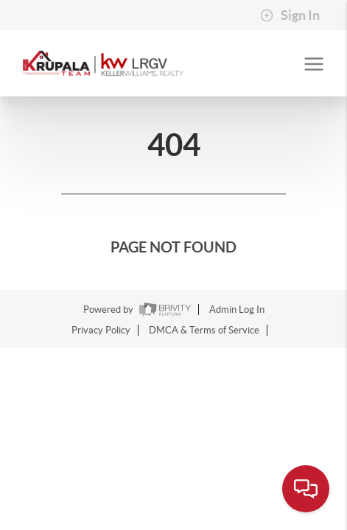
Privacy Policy (100, 330)
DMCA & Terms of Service (204, 330)
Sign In (290, 15)
